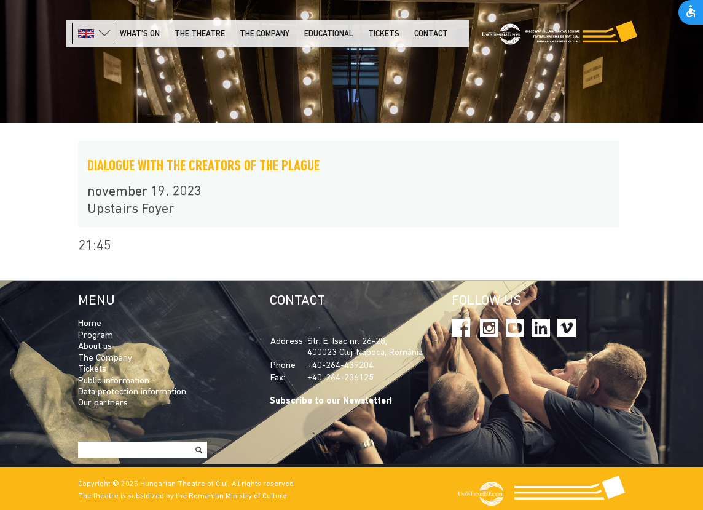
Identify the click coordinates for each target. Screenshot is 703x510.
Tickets (383, 34)
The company (264, 34)
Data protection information (132, 392)
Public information (113, 381)
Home (89, 324)
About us (95, 346)
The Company (105, 358)
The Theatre (200, 34)
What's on (140, 34)
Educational (328, 34)
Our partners (103, 403)
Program (95, 335)
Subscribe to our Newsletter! (331, 401)
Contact (431, 34)
